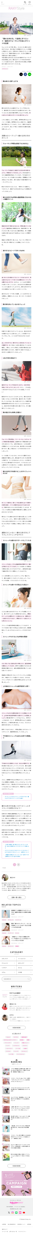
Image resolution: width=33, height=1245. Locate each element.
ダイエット (5, 68)
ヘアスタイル (16, 1045)
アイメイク (5, 963)
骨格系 (17, 946)
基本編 (21, 1040)
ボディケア (10, 66)
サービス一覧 (5, 1231)
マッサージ (18, 920)
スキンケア (5, 958)
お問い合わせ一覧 (13, 1231)
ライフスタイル (20, 1054)
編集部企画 (24, 1037)
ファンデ (16, 1051)
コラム (3, 972)
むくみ (17, 933)
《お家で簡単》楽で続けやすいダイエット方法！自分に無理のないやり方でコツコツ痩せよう (17, 846)
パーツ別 (18, 1048)
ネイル (20, 968)
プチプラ (25, 1045)
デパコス (8, 1051)
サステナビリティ (22, 1231)
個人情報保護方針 (12, 1224)
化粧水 (25, 1048)
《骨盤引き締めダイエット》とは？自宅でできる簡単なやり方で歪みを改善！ (17, 855)
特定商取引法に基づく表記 (16, 1208)
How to (4, 920)
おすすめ (16, 1037)
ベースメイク (21, 958)
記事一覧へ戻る (16, 897)
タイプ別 (11, 1054)
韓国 (28, 1040)
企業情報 (4, 1224)
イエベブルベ (9, 1048)
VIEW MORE (17, 1028)
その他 (20, 972)
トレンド (16, 1042)
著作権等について (21, 1224)
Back (4, 867)
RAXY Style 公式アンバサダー (10, 1040)
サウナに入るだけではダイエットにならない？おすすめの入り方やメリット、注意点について (17, 851)
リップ (7, 1045)
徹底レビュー (25, 1042)
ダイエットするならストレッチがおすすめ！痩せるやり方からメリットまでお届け (17, 797)
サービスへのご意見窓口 (19, 1206)
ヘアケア (4, 968)
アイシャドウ (8, 1042)
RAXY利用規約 (10, 1206)
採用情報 (29, 1224)
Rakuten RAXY (9, 3)
